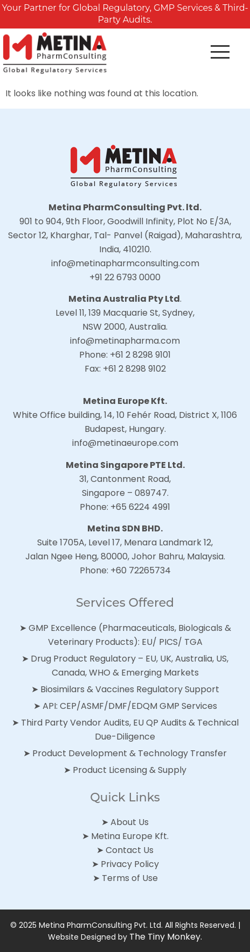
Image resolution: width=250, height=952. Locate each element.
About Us (129, 822)
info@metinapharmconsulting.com (125, 263)
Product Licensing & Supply (129, 770)
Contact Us (130, 850)
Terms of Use (130, 878)
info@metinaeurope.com (125, 443)
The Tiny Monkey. (165, 936)
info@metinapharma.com (125, 341)
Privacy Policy (130, 864)
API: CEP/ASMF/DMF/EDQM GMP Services (130, 706)
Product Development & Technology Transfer (129, 753)
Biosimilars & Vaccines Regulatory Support (129, 689)
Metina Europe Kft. (130, 836)
